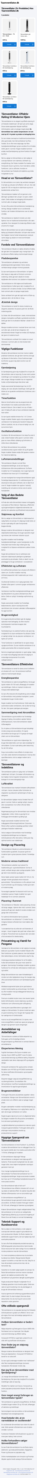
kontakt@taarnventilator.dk (22, 1470)
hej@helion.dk (10, 1470)
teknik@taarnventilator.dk (10, 1472)
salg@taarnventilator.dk (13, 1474)
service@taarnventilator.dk (25, 1472)
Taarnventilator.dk (10, 2)
